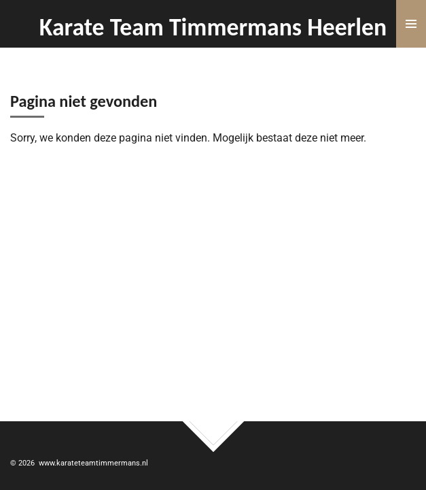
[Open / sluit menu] (411, 24)
